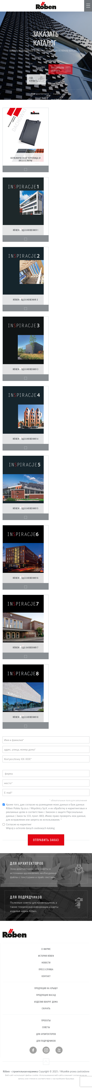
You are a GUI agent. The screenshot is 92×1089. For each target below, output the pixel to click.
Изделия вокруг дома (46, 1001)
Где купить (45, 79)
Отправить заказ (46, 840)
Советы (46, 1027)
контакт (46, 976)
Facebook (33, 1050)
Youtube (59, 1050)
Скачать (46, 1008)
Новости (46, 962)
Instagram (46, 1050)
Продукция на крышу (46, 988)
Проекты (46, 1020)
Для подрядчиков (46, 1040)
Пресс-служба (46, 969)
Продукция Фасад (46, 995)
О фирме (46, 949)
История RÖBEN (46, 955)
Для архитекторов (46, 1034)
